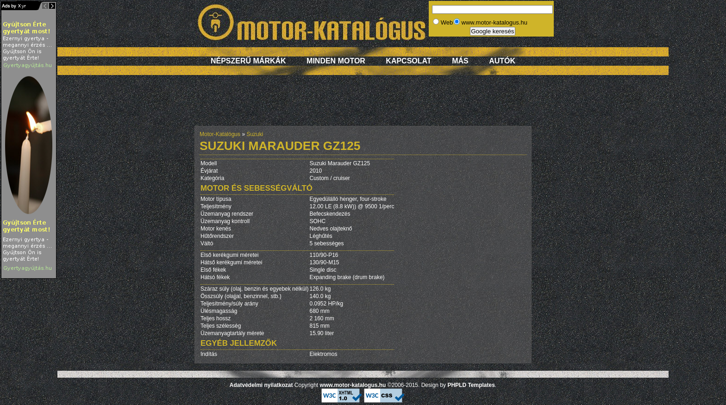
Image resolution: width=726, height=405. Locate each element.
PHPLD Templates (470, 385)
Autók (502, 61)
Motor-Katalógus (220, 134)
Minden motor (336, 61)
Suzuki (254, 134)
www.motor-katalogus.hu (353, 385)
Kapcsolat (408, 61)
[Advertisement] (363, 105)
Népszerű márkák (248, 61)
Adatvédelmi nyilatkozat (261, 385)
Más (460, 61)
